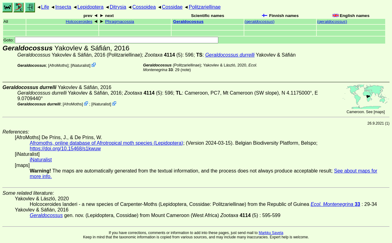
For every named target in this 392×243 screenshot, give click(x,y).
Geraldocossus (188, 21)
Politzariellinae (204, 7)
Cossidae (172, 7)
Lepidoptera (90, 7)
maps (379, 112)
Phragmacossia (119, 21)
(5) (163, 55)
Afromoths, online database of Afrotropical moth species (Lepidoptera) (106, 143)
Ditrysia (118, 7)
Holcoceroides (79, 21)
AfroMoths (58, 65)
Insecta (63, 7)
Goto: (110, 40)
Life (45, 7)
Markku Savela (271, 233)
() (260, 21)
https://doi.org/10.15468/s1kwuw (65, 148)
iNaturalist (80, 65)
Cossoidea (144, 7)
